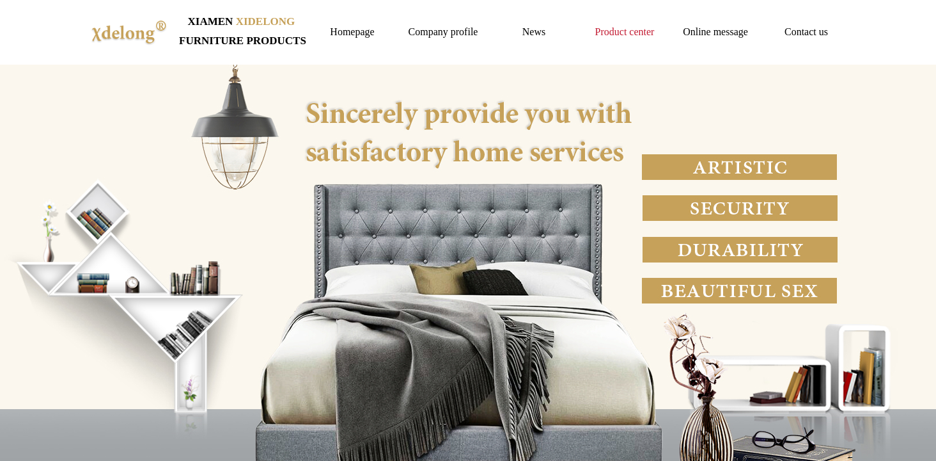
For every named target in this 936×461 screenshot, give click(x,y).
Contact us (806, 31)
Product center (625, 31)
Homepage (352, 31)
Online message (715, 31)
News (533, 31)
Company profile (443, 31)
